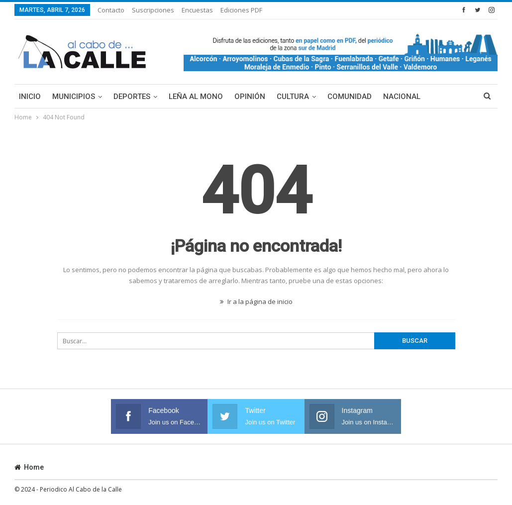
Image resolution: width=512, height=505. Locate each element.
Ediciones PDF (241, 9)
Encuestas (197, 9)
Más (440, 96)
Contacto (111, 9)
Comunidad (349, 96)
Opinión (249, 96)
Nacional (401, 96)
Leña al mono (196, 96)
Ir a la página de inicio (256, 301)
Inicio (30, 96)
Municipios (73, 96)
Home (29, 467)
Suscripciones (153, 9)
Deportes (131, 96)
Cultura (293, 96)
